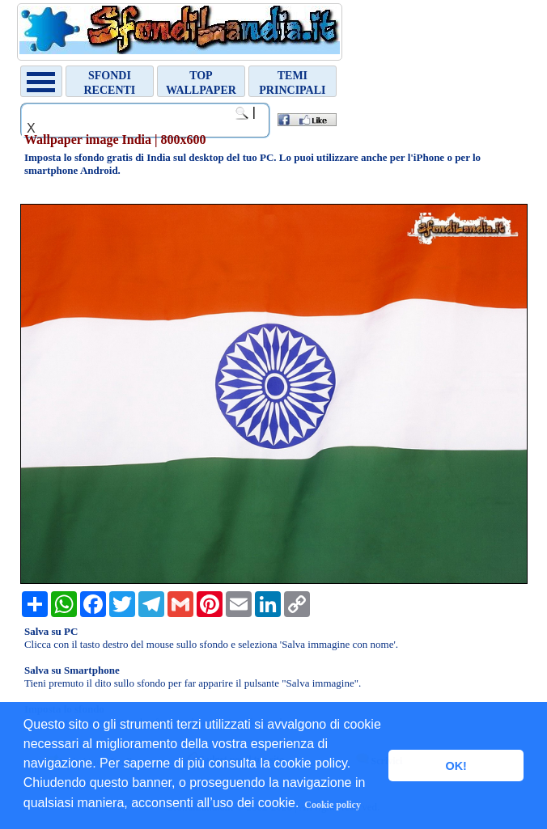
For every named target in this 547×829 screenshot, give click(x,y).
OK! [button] (455, 765)
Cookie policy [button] (332, 804)
